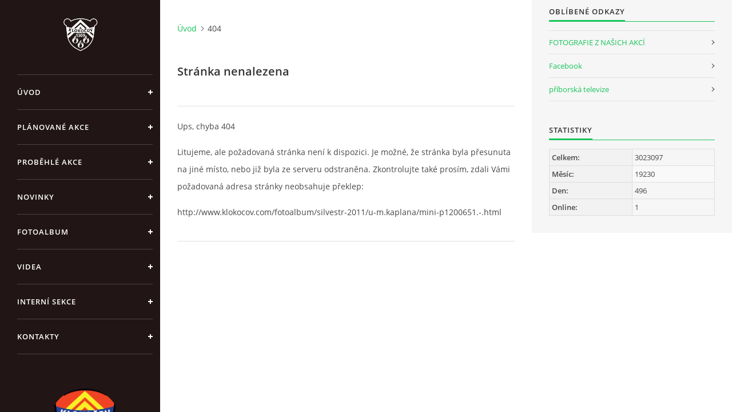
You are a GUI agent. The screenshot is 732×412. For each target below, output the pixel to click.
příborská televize (579, 89)
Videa (29, 267)
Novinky (35, 197)
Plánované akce (53, 127)
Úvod (29, 92)
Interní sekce (46, 301)
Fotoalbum (43, 232)
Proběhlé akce (49, 162)
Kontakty (38, 336)
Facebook (565, 66)
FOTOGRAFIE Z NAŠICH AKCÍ (597, 42)
